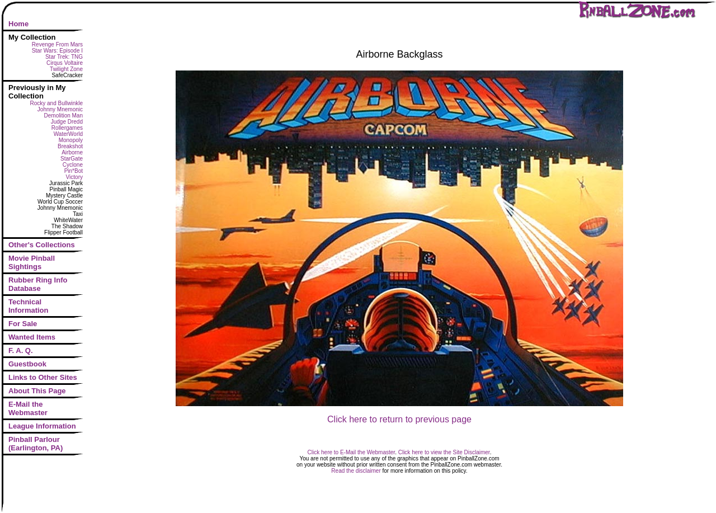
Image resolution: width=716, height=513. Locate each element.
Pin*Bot (73, 171)
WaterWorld (68, 134)
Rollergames (67, 128)
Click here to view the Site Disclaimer (444, 452)
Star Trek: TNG (64, 57)
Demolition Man (63, 115)
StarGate (71, 159)
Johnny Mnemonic (60, 109)
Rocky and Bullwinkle (56, 103)
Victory (74, 177)
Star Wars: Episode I (57, 51)
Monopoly (71, 140)
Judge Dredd (67, 122)
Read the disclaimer (355, 471)
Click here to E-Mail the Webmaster (351, 452)
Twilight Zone (66, 69)
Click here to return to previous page (399, 419)
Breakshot (70, 146)
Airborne (72, 152)
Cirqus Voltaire (64, 63)
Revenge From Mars (57, 44)
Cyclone (73, 165)
